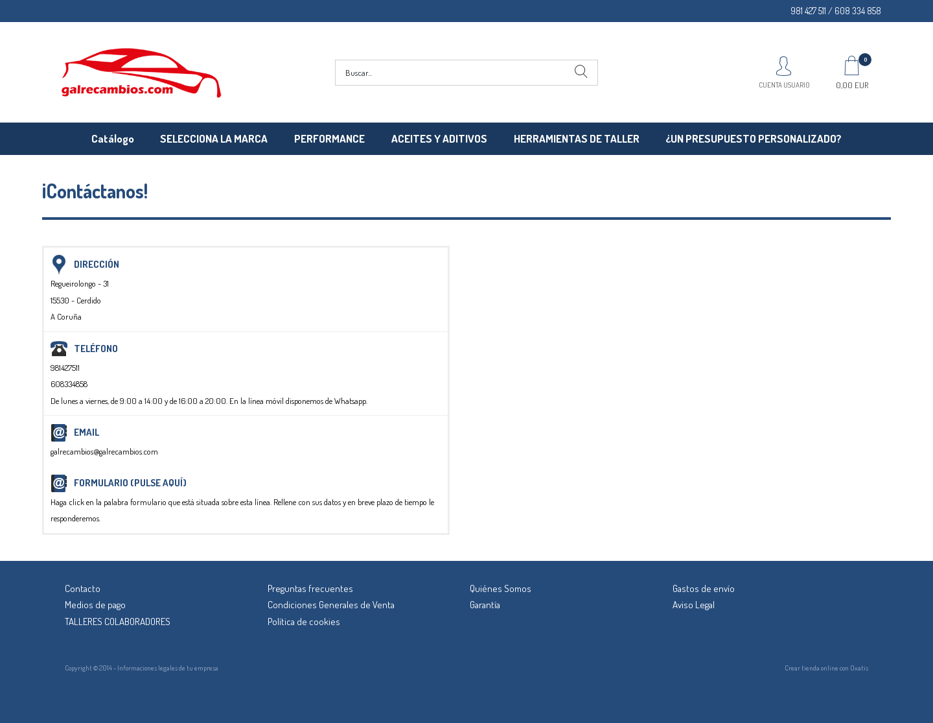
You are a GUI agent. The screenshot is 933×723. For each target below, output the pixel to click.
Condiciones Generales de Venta (331, 605)
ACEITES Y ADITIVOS (439, 138)
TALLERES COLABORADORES (117, 621)
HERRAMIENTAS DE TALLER (576, 138)
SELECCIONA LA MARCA (214, 138)
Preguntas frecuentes (310, 588)
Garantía (485, 605)
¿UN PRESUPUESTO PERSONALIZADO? (753, 138)
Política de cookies (304, 621)
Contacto (82, 588)
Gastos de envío (704, 588)
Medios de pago (95, 605)
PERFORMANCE (329, 138)
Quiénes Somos (500, 588)
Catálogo (112, 138)
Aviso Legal (694, 605)
